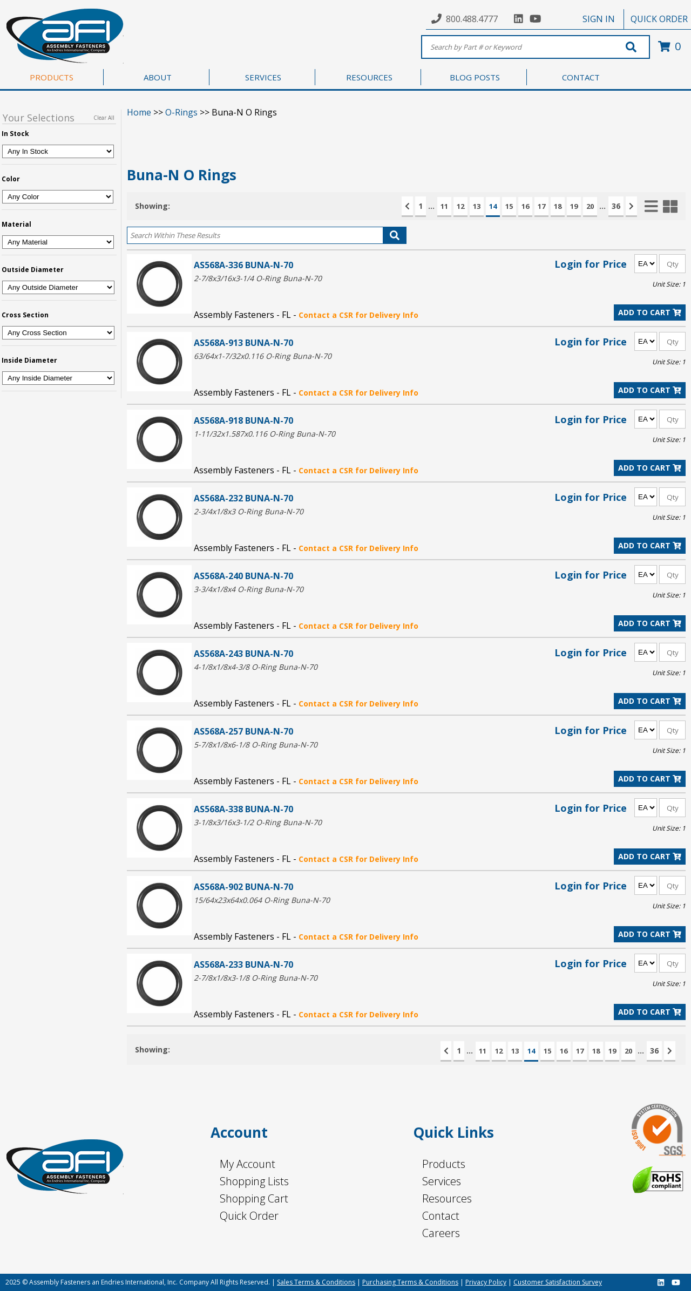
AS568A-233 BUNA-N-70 (243, 964)
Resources (447, 1198)
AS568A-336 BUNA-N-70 (243, 264)
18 (557, 206)
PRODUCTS (51, 77)
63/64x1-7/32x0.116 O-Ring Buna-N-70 (262, 356)
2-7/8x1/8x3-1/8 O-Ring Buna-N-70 (255, 978)
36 (616, 206)
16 (525, 206)
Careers (441, 1233)
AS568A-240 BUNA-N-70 (243, 575)
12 (460, 206)
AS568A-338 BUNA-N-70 (243, 808)
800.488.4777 (472, 19)
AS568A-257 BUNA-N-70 (243, 731)
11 (444, 206)
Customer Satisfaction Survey (557, 1282)
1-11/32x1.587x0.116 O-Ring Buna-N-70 (264, 434)
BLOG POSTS (475, 77)
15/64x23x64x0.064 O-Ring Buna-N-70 (262, 900)
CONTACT (581, 77)
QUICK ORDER (659, 19)
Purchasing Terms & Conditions (410, 1282)
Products (443, 1164)
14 (493, 206)
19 (574, 206)
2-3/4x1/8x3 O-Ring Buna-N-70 (248, 511)
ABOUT (158, 77)
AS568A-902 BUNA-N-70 (243, 886)
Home (139, 112)
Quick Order (249, 1215)
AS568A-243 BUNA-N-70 (243, 653)
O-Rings (181, 112)
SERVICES (263, 77)
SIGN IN (598, 19)
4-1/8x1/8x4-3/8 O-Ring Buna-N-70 (255, 667)
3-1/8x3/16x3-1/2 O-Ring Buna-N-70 (258, 822)
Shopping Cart (254, 1198)
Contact (440, 1215)
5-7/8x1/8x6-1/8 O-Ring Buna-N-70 (255, 744)
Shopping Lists (254, 1181)
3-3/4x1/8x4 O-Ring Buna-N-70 (248, 589)
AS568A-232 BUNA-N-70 (243, 498)
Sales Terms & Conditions (316, 1282)
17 (541, 206)
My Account (247, 1164)
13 (476, 206)
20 (590, 206)
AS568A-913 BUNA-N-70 (243, 342)
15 (509, 206)
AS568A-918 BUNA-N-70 (243, 420)
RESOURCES (369, 77)
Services (441, 1181)
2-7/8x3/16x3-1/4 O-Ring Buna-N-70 (258, 278)
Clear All (103, 117)
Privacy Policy (485, 1282)
